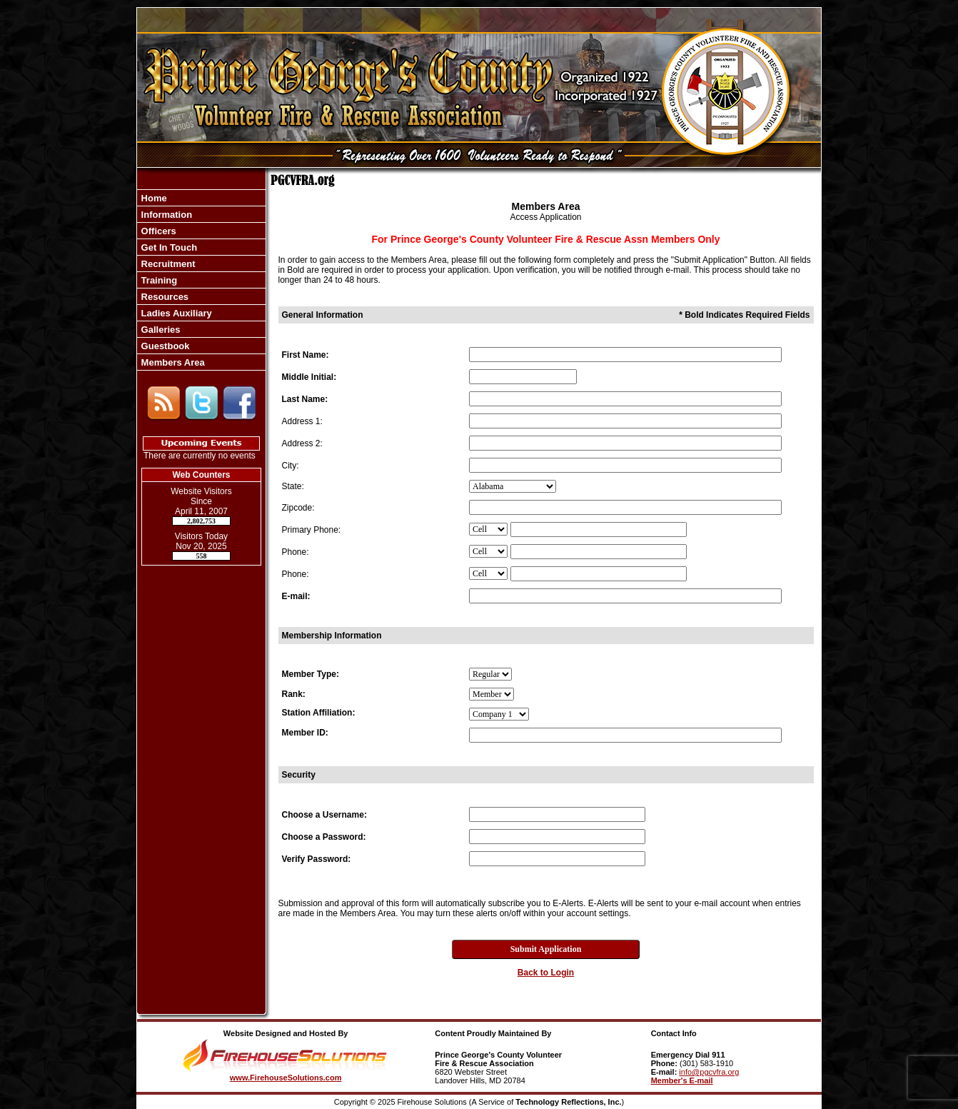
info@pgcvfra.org (709, 1072)
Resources (163, 296)
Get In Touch (167, 247)
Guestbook (164, 346)
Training (157, 280)
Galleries (159, 329)
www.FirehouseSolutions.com (286, 1077)
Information (165, 214)
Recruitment (166, 264)
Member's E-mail (682, 1080)
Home (152, 198)
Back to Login (546, 973)
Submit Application (546, 949)
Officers (157, 231)
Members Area (171, 362)
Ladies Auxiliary (175, 313)
